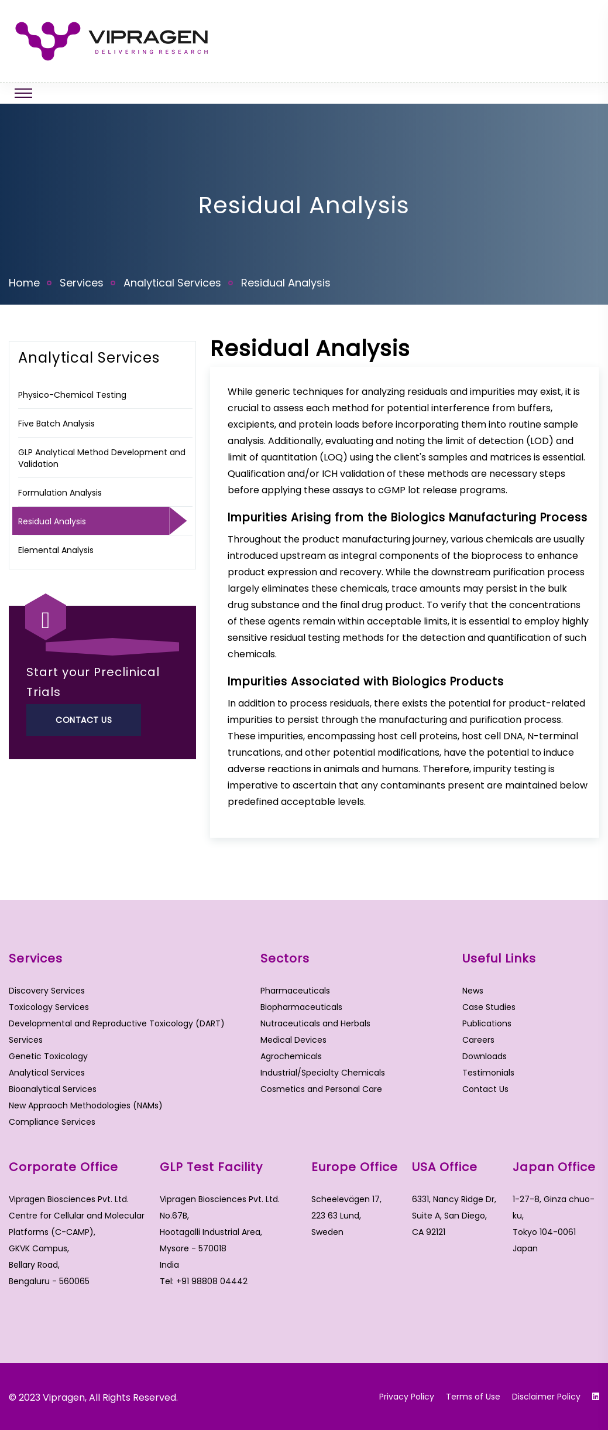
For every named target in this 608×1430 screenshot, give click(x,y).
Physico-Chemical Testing (72, 395)
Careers (478, 1040)
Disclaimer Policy (546, 1396)
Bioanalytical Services (53, 1089)
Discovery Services (47, 990)
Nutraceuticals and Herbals (315, 1023)
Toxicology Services (49, 1007)
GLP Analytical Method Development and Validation (102, 458)
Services (82, 282)
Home (24, 282)
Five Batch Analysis (56, 423)
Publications (486, 1023)
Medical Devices (293, 1040)
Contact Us (84, 720)
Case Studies (489, 1007)
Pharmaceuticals (295, 990)
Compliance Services (52, 1122)
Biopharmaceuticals (301, 1007)
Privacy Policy (406, 1396)
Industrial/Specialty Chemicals (322, 1073)
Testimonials (488, 1073)
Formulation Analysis (60, 493)
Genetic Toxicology (48, 1056)
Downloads (484, 1056)
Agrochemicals (291, 1056)
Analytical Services (172, 282)
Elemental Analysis (56, 550)
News (472, 990)
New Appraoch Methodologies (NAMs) (86, 1105)
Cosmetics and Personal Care (321, 1089)
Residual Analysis (52, 521)
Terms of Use (473, 1396)
